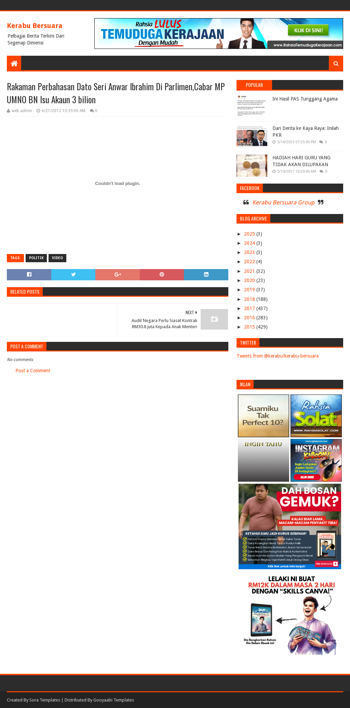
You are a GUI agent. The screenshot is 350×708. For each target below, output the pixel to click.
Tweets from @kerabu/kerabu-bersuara (278, 356)
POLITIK (36, 258)
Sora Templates (44, 700)
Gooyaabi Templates (113, 700)
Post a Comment (32, 370)
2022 (250, 261)
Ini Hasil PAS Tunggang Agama (305, 99)
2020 (250, 280)
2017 (250, 308)
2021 (250, 271)
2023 (250, 252)
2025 (250, 234)
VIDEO (57, 258)
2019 (250, 289)
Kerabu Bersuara (35, 26)
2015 (250, 327)
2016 (250, 317)
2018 (250, 299)
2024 (250, 243)
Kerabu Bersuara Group (283, 202)
